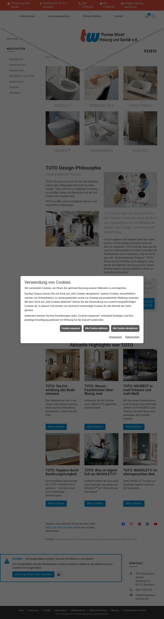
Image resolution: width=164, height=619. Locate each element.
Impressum (115, 337)
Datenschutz (132, 337)
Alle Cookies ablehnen (96, 328)
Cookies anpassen (71, 328)
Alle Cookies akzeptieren (125, 328)
